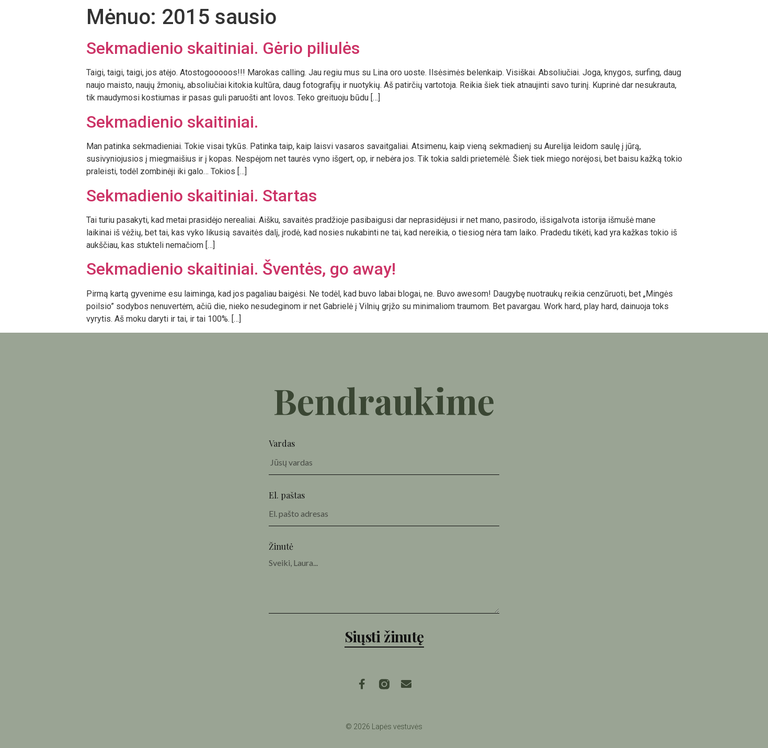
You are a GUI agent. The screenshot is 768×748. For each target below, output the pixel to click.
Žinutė (281, 546)
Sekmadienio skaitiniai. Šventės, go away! (241, 269)
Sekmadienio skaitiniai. (172, 122)
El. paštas (287, 495)
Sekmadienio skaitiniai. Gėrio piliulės (223, 48)
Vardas (282, 443)
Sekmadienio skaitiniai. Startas (201, 196)
